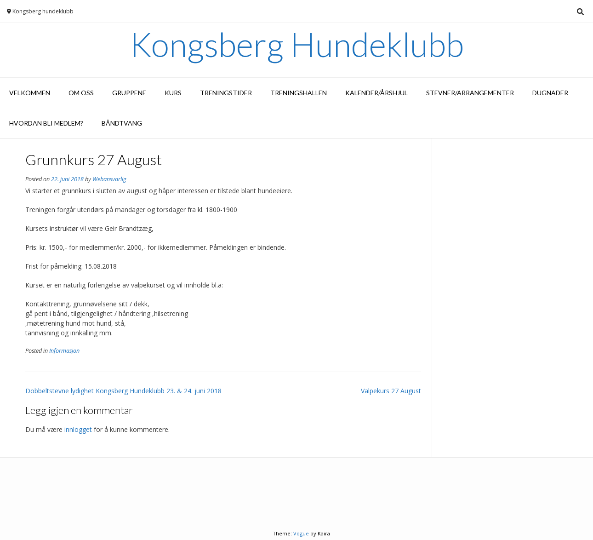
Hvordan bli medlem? (46, 123)
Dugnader (550, 93)
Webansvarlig (109, 179)
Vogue (301, 533)
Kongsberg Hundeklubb (297, 44)
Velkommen (29, 93)
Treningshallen (298, 93)
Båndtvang (122, 123)
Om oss (81, 93)
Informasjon (64, 351)
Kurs (173, 93)
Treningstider (226, 93)
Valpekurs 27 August (391, 390)
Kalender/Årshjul (376, 93)
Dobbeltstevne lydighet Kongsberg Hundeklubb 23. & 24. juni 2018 (123, 390)
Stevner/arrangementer (470, 93)
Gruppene (129, 93)
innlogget (78, 429)
